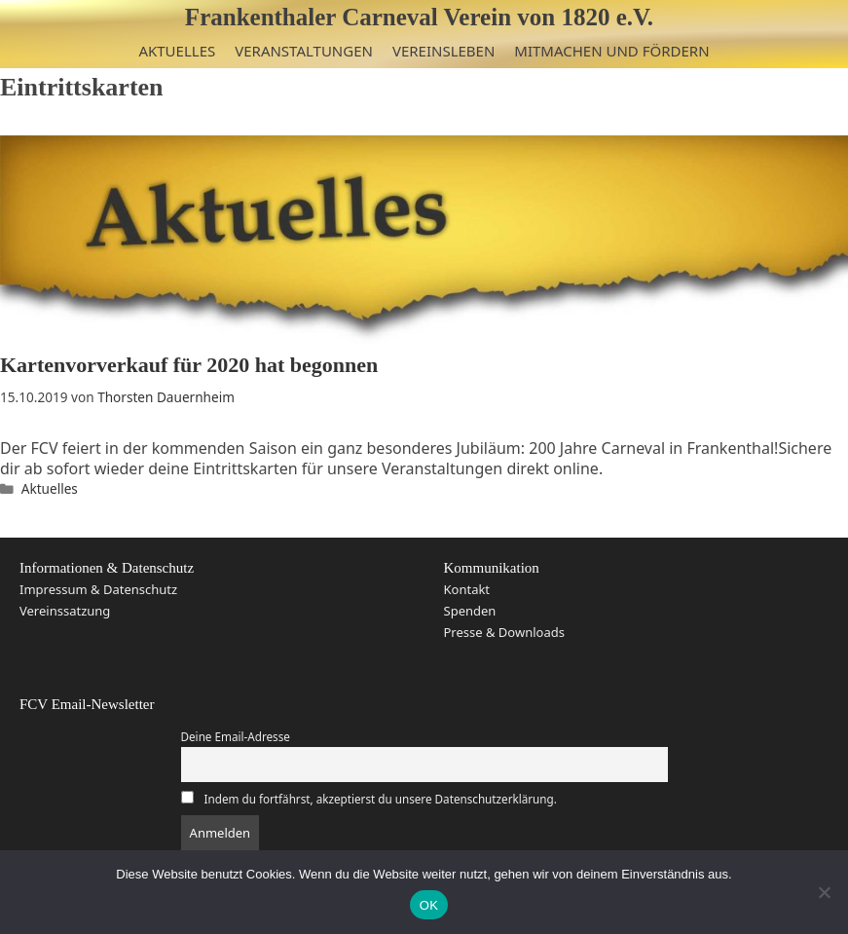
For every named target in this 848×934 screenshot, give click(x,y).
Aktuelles (176, 50)
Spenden (470, 610)
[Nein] (823, 892)
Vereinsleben (443, 50)
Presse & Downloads (504, 632)
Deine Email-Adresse (235, 736)
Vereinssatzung (64, 610)
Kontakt (467, 589)
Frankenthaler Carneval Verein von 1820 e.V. (419, 17)
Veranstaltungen (304, 50)
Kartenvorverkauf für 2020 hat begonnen (189, 365)
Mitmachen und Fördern (611, 50)
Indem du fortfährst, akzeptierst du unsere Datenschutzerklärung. (380, 798)
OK (429, 905)
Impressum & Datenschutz (98, 589)
